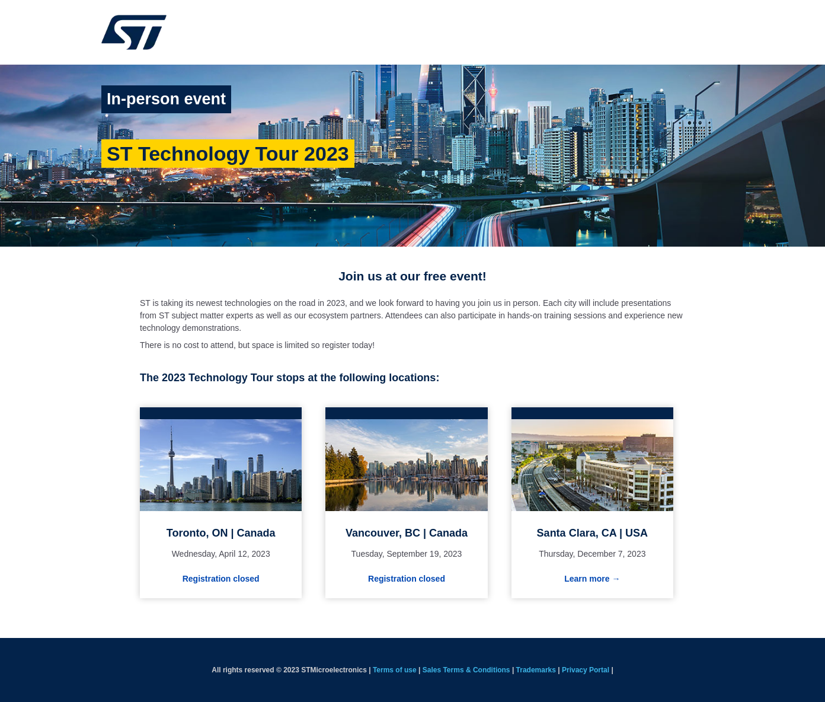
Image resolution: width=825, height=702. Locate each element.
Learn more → (592, 578)
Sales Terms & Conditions (466, 670)
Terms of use (395, 670)
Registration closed (221, 578)
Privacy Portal (585, 670)
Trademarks (536, 670)
